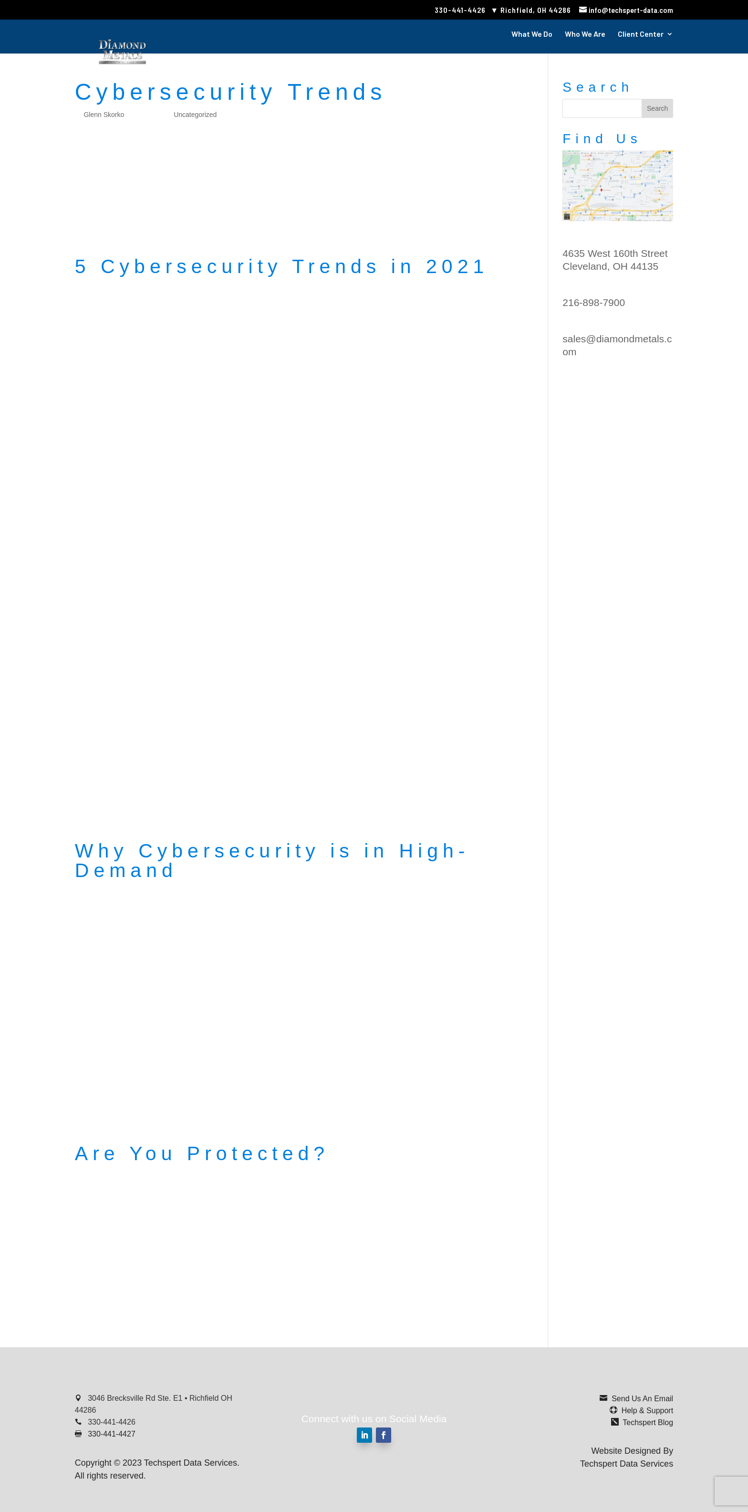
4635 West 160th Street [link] (614, 253)
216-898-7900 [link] (593, 302)
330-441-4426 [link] (460, 9)
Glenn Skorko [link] (103, 114)
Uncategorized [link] (195, 114)
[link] (626, 9)
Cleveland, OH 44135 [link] (610, 266)
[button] (657, 108)
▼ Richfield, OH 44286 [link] (530, 9)
